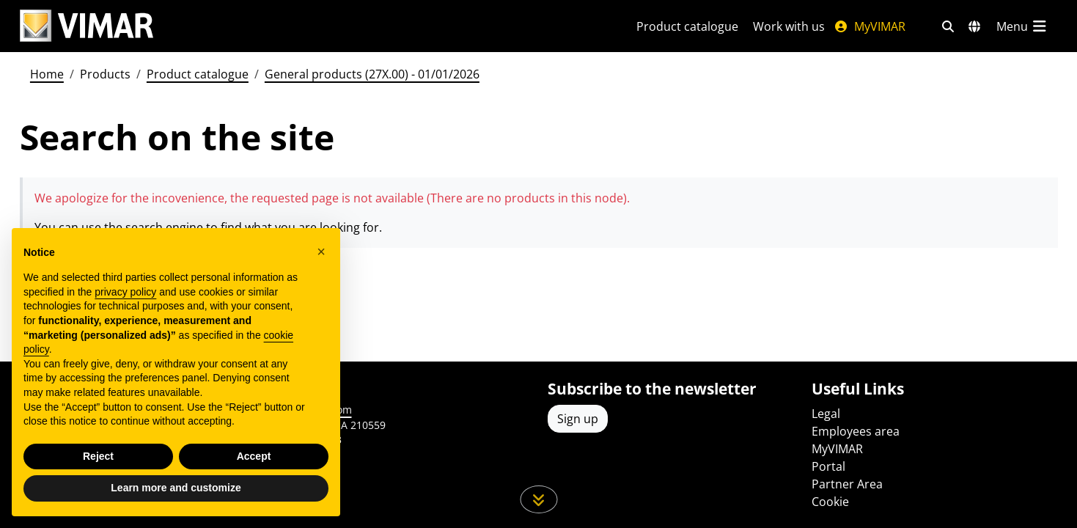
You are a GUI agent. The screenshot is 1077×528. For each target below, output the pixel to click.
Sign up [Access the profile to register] (577, 419)
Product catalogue (687, 26)
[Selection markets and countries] (974, 26)
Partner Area (847, 484)
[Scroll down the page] (538, 499)
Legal (826, 414)
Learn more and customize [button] (175, 488)
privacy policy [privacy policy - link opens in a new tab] (125, 292)
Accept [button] (254, 456)
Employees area (856, 431)
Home (47, 74)
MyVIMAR (869, 26)
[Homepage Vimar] (86, 26)
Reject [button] (98, 456)
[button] (321, 251)
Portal (828, 466)
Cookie (830, 502)
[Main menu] (1023, 26)
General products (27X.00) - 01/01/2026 (372, 74)
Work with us (789, 26)
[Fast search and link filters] (948, 26)
